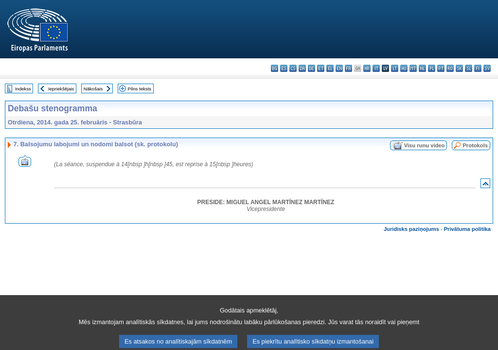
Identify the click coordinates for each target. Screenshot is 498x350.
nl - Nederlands (422, 68)
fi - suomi (477, 68)
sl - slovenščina (468, 68)
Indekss (23, 88)
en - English (339, 68)
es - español (283, 68)
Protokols (475, 145)
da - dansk (302, 68)
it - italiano (376, 68)
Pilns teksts (140, 88)
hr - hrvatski (367, 68)
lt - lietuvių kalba (394, 68)
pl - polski (431, 68)
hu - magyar (404, 68)
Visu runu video (424, 145)
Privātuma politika (467, 229)
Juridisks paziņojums (411, 229)
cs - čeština (293, 68)
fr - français (348, 68)
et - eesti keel (320, 68)
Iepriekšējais (61, 88)
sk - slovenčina (459, 68)
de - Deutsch (311, 68)
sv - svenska (487, 68)
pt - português (441, 68)
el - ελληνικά (330, 68)
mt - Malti (413, 68)
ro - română (450, 68)
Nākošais (93, 88)
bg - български (274, 68)
